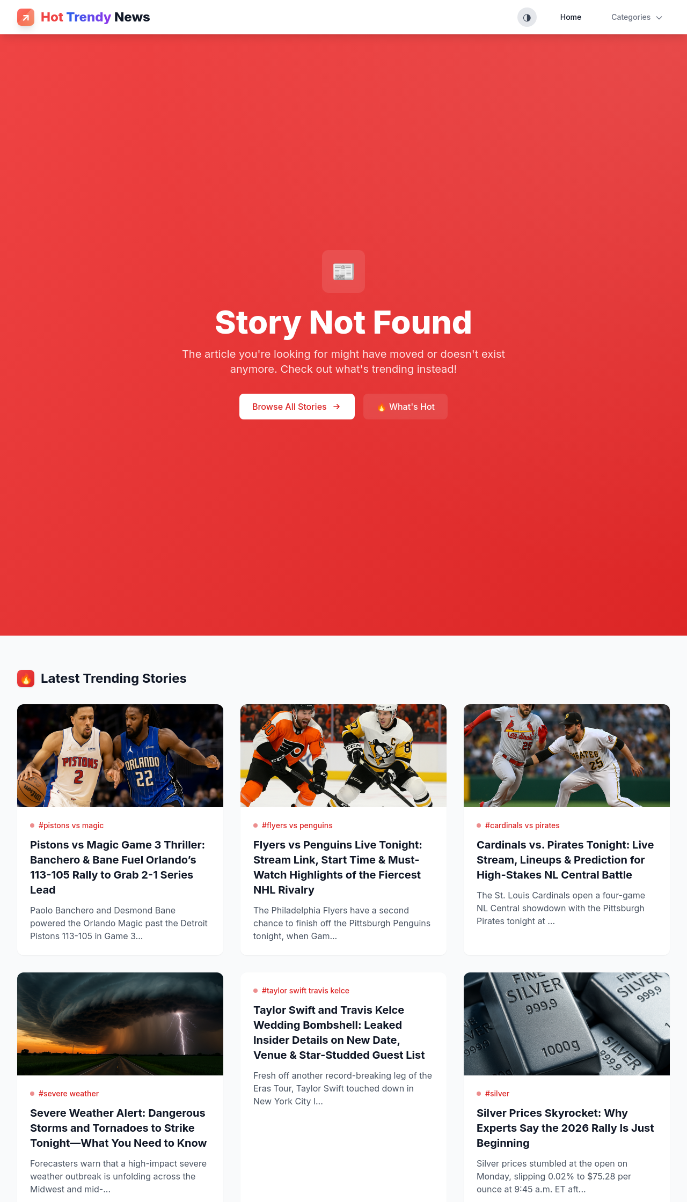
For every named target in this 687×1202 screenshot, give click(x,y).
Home (571, 16)
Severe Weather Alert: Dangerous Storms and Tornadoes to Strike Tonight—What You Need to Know (118, 1128)
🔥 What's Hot (405, 406)
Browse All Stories (297, 406)
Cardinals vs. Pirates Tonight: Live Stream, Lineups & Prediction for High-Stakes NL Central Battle (565, 859)
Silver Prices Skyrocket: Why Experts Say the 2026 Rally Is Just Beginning (565, 1128)
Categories (637, 17)
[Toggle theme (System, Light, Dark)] (527, 17)
